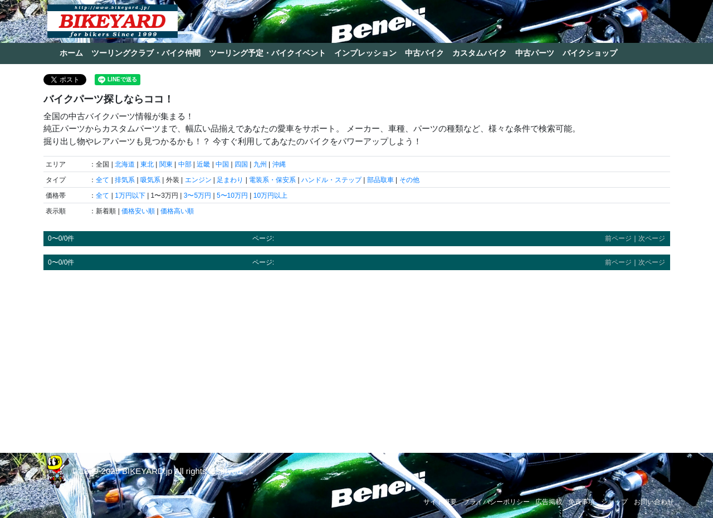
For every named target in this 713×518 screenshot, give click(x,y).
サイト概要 (440, 502)
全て (102, 180)
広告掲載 (548, 502)
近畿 (203, 164)
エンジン (198, 180)
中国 (222, 164)
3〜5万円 (197, 195)
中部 (185, 164)
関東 (166, 164)
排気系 (125, 180)
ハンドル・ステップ (331, 180)
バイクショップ (590, 52)
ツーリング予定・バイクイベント (267, 52)
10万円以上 (270, 195)
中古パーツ (534, 52)
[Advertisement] (356, 356)
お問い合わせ (654, 502)
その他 (409, 180)
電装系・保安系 (272, 180)
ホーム (71, 52)
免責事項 (581, 502)
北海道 (125, 164)
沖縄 (279, 164)
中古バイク (424, 52)
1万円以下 (130, 195)
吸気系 (150, 180)
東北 (147, 164)
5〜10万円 (232, 195)
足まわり (230, 180)
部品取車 (380, 180)
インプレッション (365, 52)
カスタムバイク (479, 52)
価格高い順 (177, 211)
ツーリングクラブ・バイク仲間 (146, 52)
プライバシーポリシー (496, 502)
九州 (260, 164)
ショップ (614, 502)
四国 (241, 164)
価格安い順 (138, 211)
